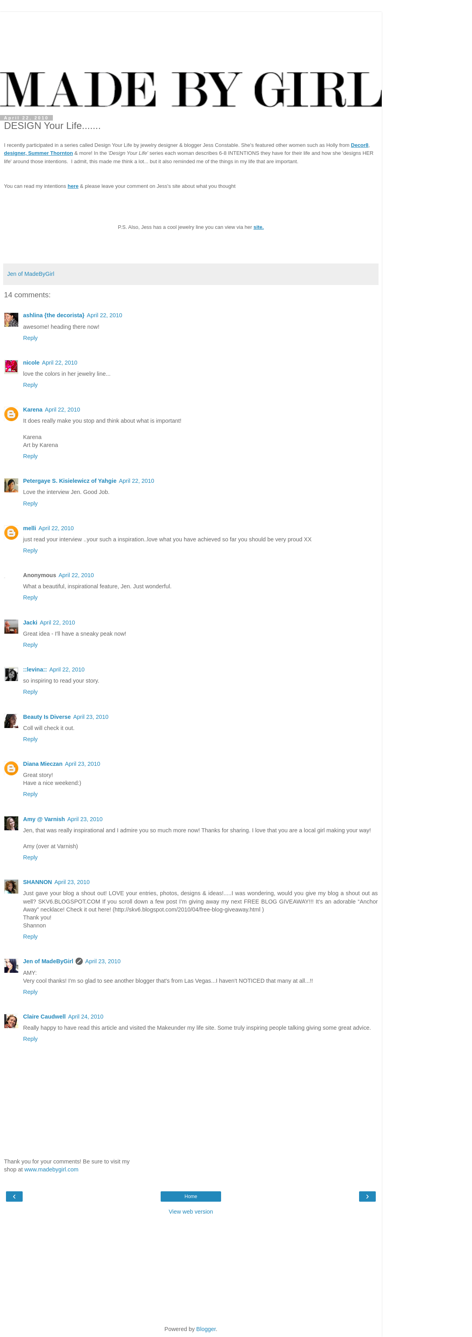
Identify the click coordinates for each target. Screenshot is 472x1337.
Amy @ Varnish (44, 819)
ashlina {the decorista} (53, 315)
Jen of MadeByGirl (48, 961)
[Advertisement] (190, 22)
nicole (31, 362)
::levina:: (35, 669)
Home (191, 1196)
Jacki (30, 622)
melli (29, 528)
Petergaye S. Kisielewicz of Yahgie (70, 481)
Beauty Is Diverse (47, 717)
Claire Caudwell (44, 1016)
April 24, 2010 (85, 1016)
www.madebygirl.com (51, 1169)
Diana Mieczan (42, 764)
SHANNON (37, 882)
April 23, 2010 (91, 717)
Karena (33, 409)
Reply (30, 338)
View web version (191, 1211)
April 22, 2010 (104, 315)
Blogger (206, 1329)
